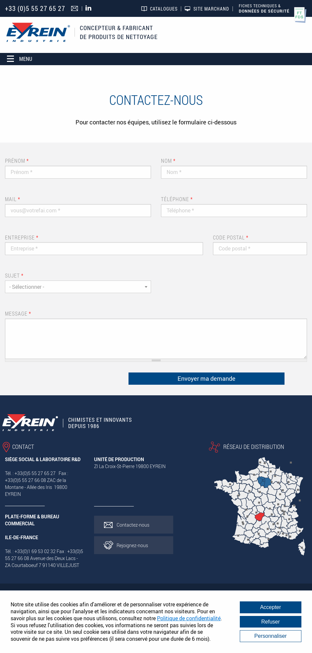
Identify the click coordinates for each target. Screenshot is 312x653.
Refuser (270, 622)
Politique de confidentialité (189, 618)
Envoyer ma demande (206, 378)
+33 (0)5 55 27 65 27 (35, 8)
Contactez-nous (133, 525)
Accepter (270, 607)
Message (18, 313)
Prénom (17, 160)
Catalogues (164, 9)
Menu (19, 59)
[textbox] (78, 286)
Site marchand (211, 9)
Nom (168, 160)
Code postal (230, 237)
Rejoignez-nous (132, 545)
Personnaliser (270, 636)
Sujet (14, 275)
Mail (12, 199)
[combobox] (78, 287)
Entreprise (21, 237)
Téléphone (177, 199)
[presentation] (50, 380)
